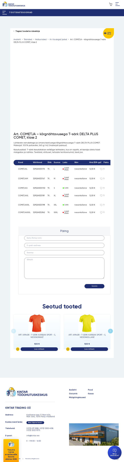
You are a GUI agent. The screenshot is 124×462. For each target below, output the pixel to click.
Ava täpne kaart (35, 422)
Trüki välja (109, 33)
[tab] (64, 231)
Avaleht (17, 40)
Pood (90, 390)
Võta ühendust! (114, 452)
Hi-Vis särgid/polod (58, 40)
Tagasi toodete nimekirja (27, 31)
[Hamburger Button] (117, 4)
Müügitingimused (77, 398)
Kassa (91, 394)
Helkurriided (41, 40)
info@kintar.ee (33, 435)
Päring (64, 231)
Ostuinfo (73, 394)
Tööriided (28, 40)
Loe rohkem (39, 349)
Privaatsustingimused (32, 458)
